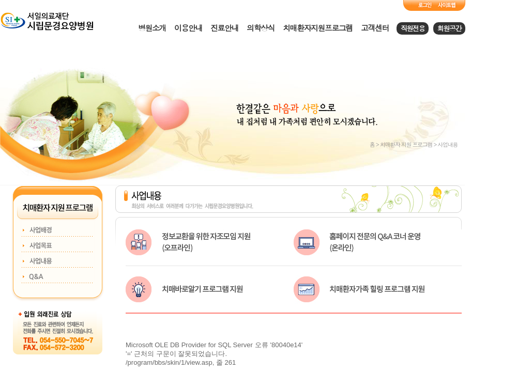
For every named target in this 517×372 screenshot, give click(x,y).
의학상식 (261, 27)
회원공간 (449, 28)
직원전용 (412, 28)
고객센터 (375, 27)
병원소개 (152, 27)
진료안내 (224, 27)
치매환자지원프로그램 (318, 27)
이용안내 (188, 27)
